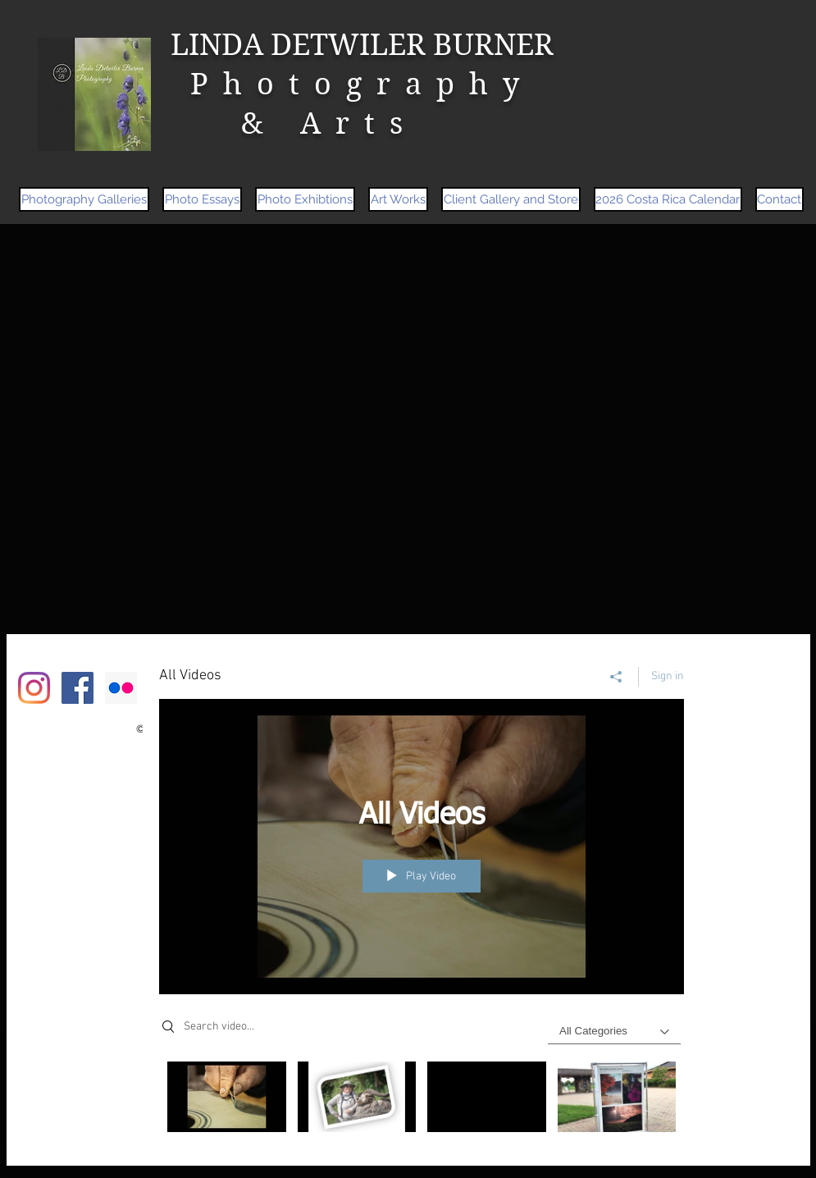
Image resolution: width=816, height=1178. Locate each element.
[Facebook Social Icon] (77, 688)
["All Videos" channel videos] (421, 1101)
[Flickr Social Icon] (121, 688)
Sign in (667, 676)
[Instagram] (34, 688)
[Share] (616, 677)
